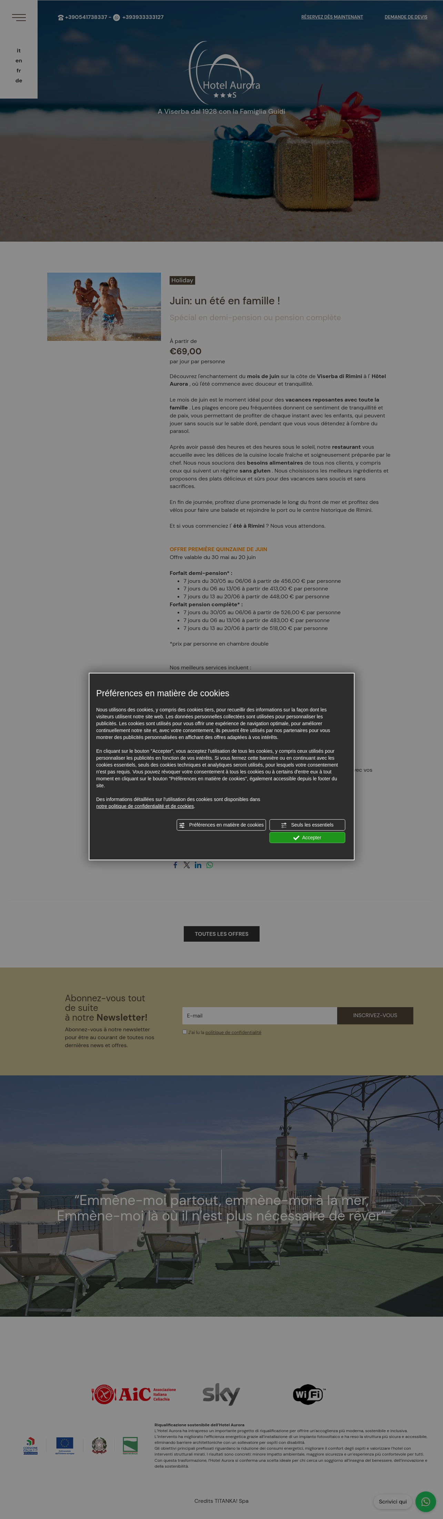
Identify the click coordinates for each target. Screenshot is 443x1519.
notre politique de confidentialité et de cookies (145, 806)
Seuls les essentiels (307, 825)
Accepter (307, 837)
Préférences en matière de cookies (221, 825)
